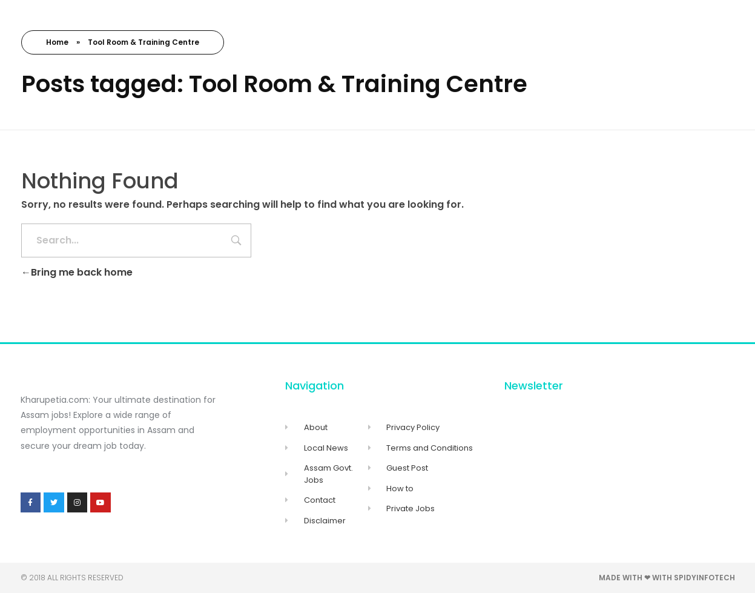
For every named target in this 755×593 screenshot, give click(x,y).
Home (57, 42)
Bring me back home (77, 272)
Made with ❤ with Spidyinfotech (667, 577)
